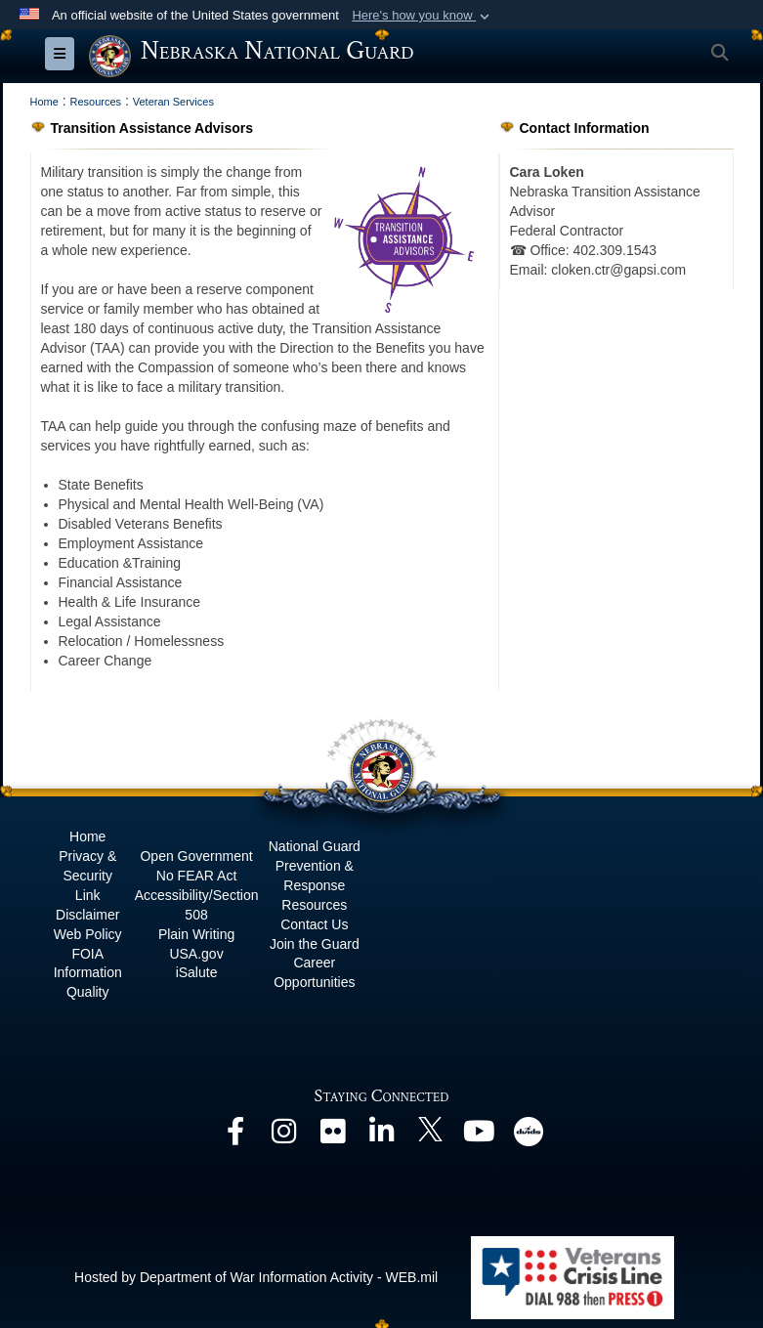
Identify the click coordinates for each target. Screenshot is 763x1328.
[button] (422, 15)
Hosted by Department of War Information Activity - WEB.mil (256, 1277)
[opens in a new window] (235, 1136)
